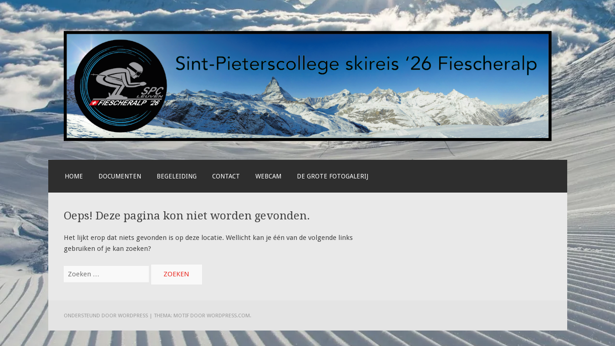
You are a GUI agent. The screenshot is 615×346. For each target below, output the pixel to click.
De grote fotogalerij (332, 176)
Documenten (119, 176)
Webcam (268, 176)
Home (74, 176)
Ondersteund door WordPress (106, 315)
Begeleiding (177, 176)
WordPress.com (228, 315)
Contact (226, 176)
